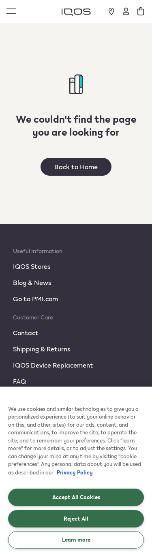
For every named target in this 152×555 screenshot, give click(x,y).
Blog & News (32, 282)
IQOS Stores (31, 266)
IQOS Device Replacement (53, 365)
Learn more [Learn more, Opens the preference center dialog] (76, 540)
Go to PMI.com (35, 298)
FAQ (19, 381)
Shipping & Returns (41, 349)
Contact (26, 332)
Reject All (76, 519)
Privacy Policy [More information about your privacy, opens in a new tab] (75, 472)
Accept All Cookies (76, 497)
